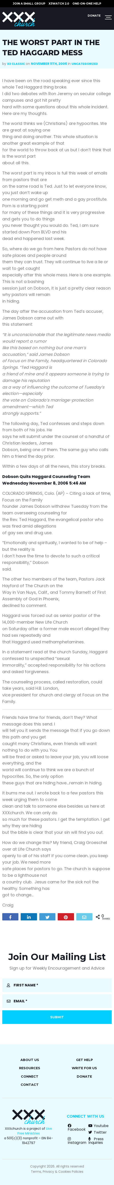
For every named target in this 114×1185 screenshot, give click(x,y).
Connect (29, 1076)
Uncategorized (85, 64)
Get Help (84, 1060)
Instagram (77, 1141)
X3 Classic (16, 64)
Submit (57, 1017)
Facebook (77, 1127)
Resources (29, 1068)
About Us (29, 1060)
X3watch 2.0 (59, 3)
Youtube (98, 1126)
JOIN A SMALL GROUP (29, 3)
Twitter (97, 1132)
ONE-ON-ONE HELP (86, 3)
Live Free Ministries (34, 1131)
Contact (30, 1085)
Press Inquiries (96, 1141)
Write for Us (84, 1068)
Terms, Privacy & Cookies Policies (57, 1171)
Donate (94, 15)
